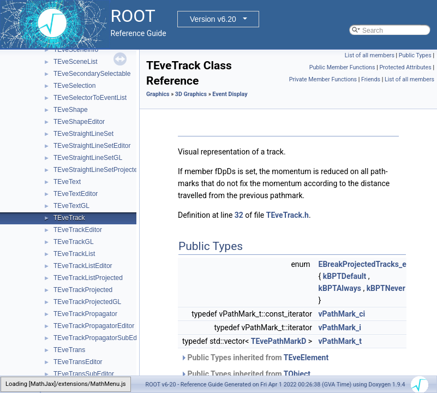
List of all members (369, 55)
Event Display (229, 94)
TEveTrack (69, 218)
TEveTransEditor (78, 362)
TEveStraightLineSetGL (87, 158)
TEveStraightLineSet (83, 134)
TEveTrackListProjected (88, 278)
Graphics (158, 94)
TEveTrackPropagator (85, 314)
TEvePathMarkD (278, 341)
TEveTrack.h (287, 215)
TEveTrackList (74, 254)
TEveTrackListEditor (82, 266)
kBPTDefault (345, 276)
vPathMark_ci (342, 313)
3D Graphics (191, 94)
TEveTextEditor (75, 194)
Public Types (415, 55)
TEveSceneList (75, 62)
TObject (297, 374)
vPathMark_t (340, 341)
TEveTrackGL (73, 242)
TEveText (67, 182)
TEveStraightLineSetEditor (91, 146)
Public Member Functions (342, 67)
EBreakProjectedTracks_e (362, 264)
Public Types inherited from (254, 357)
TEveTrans (69, 350)
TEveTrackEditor (77, 230)
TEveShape (70, 110)
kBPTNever (386, 288)
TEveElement (306, 357)
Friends (370, 79)
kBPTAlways (340, 288)
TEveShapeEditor (79, 122)
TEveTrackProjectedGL (87, 302)
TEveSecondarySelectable (91, 74)
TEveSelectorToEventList (90, 98)
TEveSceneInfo (75, 49)
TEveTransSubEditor (83, 374)
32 (239, 215)
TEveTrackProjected (82, 290)
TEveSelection (74, 86)
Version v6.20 (213, 19)
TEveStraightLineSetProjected (97, 170)
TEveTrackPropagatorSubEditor (99, 338)
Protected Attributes (405, 67)
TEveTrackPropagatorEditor (93, 326)
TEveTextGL (71, 206)
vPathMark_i (340, 327)
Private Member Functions (323, 79)
